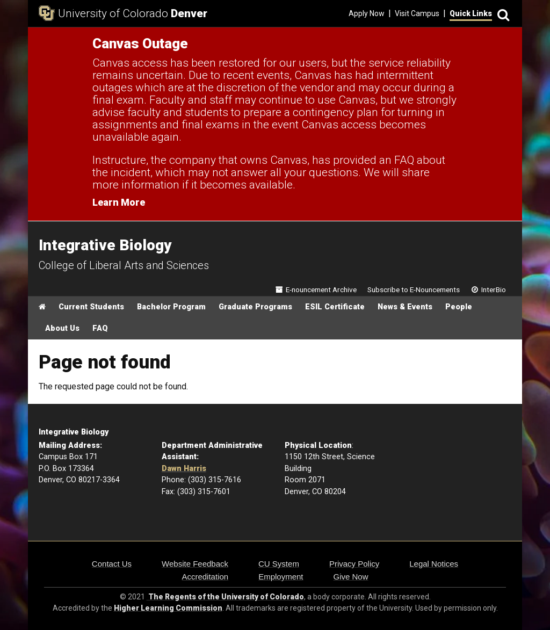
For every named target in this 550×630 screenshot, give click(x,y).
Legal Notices (433, 563)
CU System (278, 563)
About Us (62, 328)
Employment (280, 576)
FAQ (100, 328)
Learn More (118, 202)
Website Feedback (195, 563)
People (458, 307)
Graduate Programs (255, 307)
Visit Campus (417, 13)
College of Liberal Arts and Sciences (124, 265)
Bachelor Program (171, 307)
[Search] (501, 14)
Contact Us (112, 563)
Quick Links (471, 13)
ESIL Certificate (335, 307)
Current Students (91, 307)
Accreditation (205, 576)
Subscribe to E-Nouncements (413, 289)
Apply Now (367, 13)
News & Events (405, 307)
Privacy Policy (354, 563)
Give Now (351, 576)
